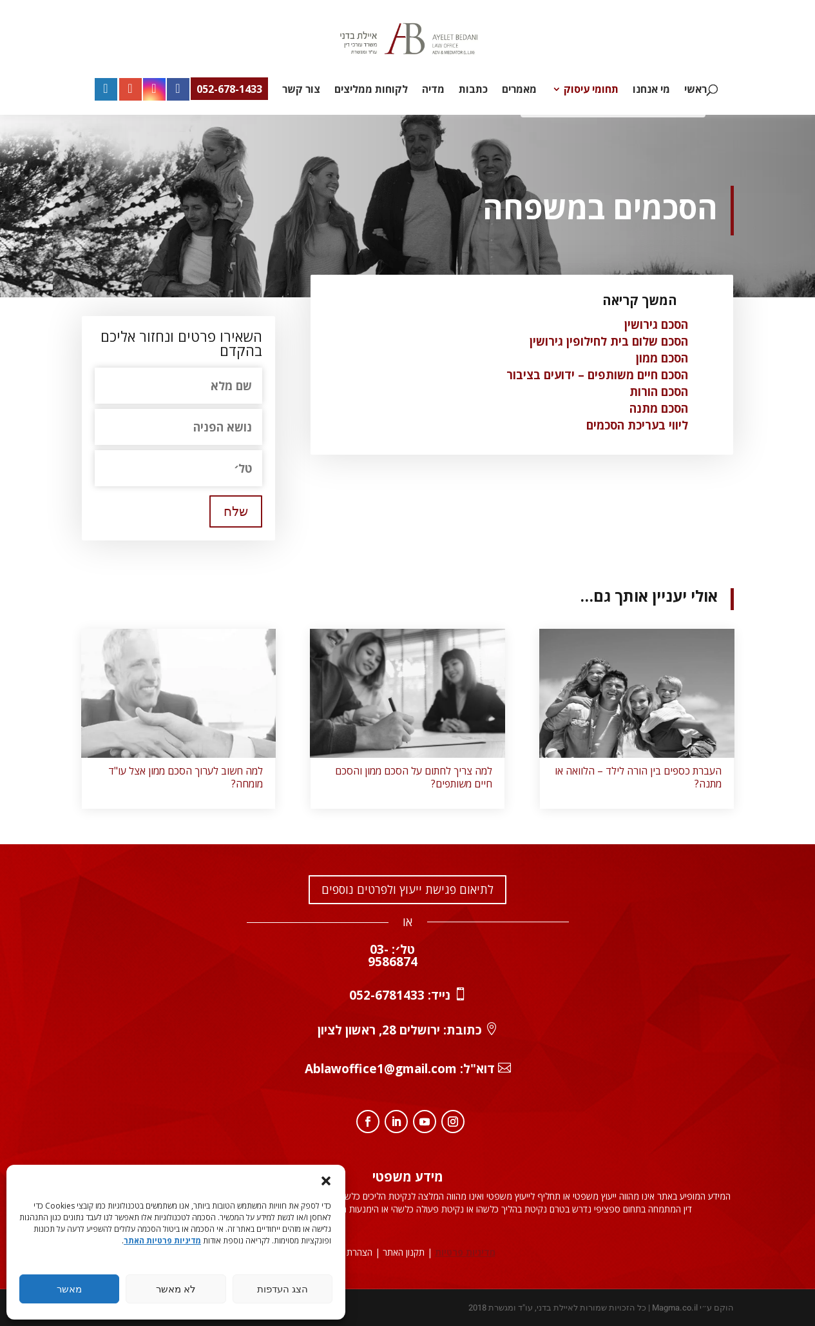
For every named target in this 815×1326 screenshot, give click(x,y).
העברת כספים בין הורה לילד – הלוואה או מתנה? (638, 777)
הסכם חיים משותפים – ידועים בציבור (597, 374)
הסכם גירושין (656, 324)
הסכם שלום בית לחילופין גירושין (609, 341)
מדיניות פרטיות (465, 1252)
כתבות (473, 90)
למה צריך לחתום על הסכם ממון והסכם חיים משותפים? (413, 777)
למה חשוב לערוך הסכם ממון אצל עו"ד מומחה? (185, 777)
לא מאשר (176, 1289)
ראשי (695, 90)
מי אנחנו (651, 90)
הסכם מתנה (658, 408)
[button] (326, 1180)
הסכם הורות (658, 391)
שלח (236, 511)
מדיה (433, 90)
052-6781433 (387, 995)
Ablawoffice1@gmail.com (381, 1068)
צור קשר (301, 90)
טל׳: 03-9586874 (392, 955)
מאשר (69, 1289)
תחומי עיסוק (591, 90)
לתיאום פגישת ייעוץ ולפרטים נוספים (407, 889)
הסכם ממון (662, 358)
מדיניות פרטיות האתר (162, 1240)
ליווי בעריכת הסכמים (637, 425)
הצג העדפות (282, 1289)
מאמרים (519, 90)
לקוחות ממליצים (371, 90)
